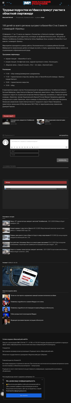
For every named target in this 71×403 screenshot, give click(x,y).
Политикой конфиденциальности (16, 391)
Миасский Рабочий (7, 17)
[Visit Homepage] (37, 3)
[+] (37, 147)
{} (35, 147)
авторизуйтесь (63, 135)
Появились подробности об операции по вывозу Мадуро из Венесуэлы (32, 308)
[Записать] (62, 160)
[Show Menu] (3, 2)
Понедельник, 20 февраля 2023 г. (25, 17)
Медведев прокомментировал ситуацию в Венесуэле (27, 320)
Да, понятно (24, 395)
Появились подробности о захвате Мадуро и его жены (27, 301)
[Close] (42, 379)
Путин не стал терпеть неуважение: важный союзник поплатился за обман (33, 295)
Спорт (42, 17)
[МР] (20, 276)
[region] (24, 388)
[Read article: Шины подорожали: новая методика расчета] (40, 121)
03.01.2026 (14, 123)
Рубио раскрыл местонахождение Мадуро (23, 314)
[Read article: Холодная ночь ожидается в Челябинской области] (6, 121)
